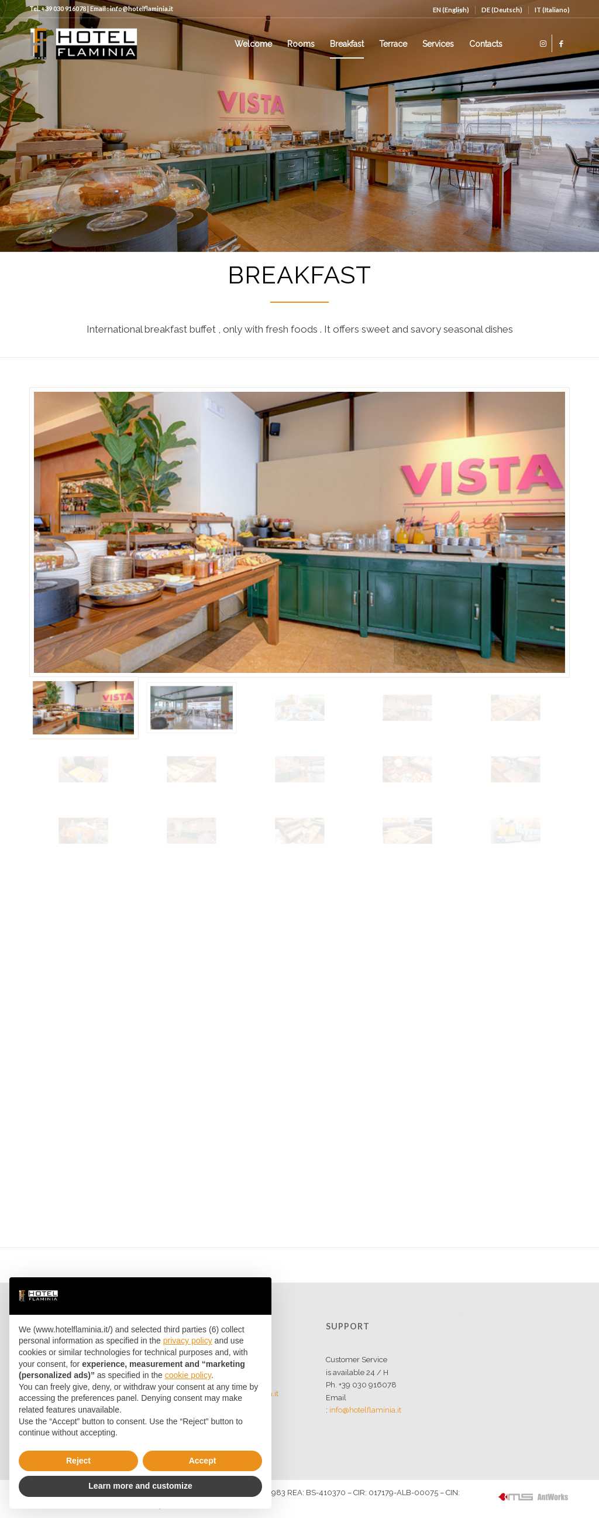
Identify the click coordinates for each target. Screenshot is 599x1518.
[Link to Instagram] (543, 43)
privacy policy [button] (187, 1340)
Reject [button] (78, 1460)
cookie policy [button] (188, 1375)
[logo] (83, 44)
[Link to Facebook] (561, 43)
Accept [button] (202, 1460)
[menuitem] (451, 10)
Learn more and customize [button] (140, 1485)
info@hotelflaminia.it (365, 1410)
